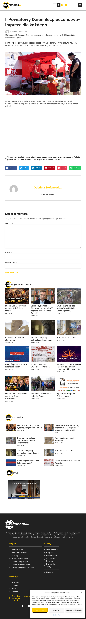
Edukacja (21, 35)
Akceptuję (40, 610)
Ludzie (36, 35)
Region (56, 35)
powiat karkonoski (14, 46)
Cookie (55, 615)
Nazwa (8, 253)
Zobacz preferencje (74, 610)
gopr (7, 43)
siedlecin (28, 46)
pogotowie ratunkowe (58, 43)
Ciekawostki (12, 35)
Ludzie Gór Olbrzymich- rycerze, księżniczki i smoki (16, 308)
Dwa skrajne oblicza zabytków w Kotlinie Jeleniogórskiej (66, 308)
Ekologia (29, 35)
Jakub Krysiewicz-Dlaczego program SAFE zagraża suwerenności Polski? (67, 427)
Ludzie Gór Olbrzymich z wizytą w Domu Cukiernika (16, 396)
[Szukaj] (58, 5)
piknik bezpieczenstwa (35, 43)
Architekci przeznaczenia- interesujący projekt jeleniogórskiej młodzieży (69, 366)
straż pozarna (40, 46)
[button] (82, 593)
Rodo (59, 615)
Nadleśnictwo (17, 43)
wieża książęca (55, 46)
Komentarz (10, 224)
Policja (73, 43)
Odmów (56, 610)
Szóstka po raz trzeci (66, 337)
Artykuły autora (47, 194)
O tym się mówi (46, 35)
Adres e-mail (11, 262)
